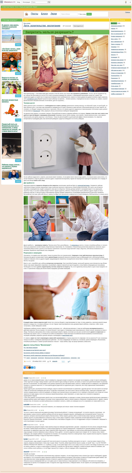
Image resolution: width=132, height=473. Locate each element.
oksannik (54, 361)
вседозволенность (65, 357)
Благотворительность (117, 31)
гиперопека (74, 357)
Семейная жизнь (116, 83)
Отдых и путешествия (117, 73)
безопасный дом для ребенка (52, 357)
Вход (18, 2)
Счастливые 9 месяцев (117, 88)
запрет (28, 357)
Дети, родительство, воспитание (42, 25)
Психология (114, 78)
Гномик (26, 378)
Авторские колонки (116, 26)
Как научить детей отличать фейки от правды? (37, 353)
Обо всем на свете (116, 70)
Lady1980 (26, 404)
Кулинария (114, 57)
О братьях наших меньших (118, 67)
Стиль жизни (114, 86)
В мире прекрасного (116, 36)
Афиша (113, 28)
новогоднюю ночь (67, 335)
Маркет (35, 7)
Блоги (16, 7)
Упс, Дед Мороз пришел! (31, 347)
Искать (89, 14)
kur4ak (26, 439)
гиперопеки (74, 245)
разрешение (34, 357)
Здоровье (114, 47)
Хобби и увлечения (116, 94)
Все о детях (27, 23)
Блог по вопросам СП (117, 33)
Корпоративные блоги (117, 52)
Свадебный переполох (117, 81)
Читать (18, 44)
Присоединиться (78, 26)
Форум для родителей (26, 7)
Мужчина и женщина (117, 62)
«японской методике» (84, 185)
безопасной (36, 111)
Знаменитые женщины (117, 49)
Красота (113, 54)
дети (79, 357)
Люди (54, 13)
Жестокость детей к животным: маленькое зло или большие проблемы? (44, 355)
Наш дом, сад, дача (116, 65)
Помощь (127, 12)
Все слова (82, 14)
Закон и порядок (115, 44)
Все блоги (114, 23)
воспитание (41, 357)
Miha (25, 410)
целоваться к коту (32, 99)
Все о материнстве (116, 41)
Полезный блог (115, 75)
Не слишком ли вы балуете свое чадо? (35, 350)
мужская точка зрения (117, 60)
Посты (34, 13)
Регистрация (26, 2)
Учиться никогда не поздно (118, 91)
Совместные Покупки (8, 7)
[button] (1, 2)
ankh (25, 424)
